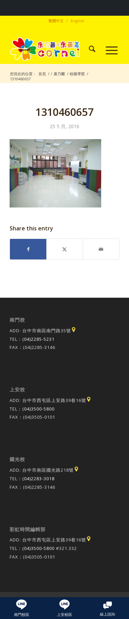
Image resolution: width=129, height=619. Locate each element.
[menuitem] (56, 21)
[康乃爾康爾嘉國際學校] (53, 50)
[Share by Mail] (101, 249)
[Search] (88, 50)
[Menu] (108, 50)
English (77, 20)
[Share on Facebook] (28, 249)
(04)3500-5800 (38, 409)
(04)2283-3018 (38, 478)
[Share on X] (65, 249)
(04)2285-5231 (38, 339)
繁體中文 (55, 20)
